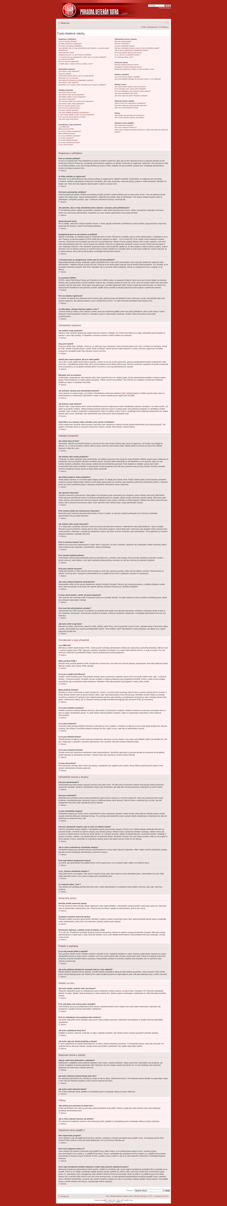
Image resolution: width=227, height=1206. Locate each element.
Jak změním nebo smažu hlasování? (71, 103)
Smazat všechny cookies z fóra (121, 1196)
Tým (107, 1196)
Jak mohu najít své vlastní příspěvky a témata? (131, 96)
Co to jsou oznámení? (66, 138)
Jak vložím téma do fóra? (67, 92)
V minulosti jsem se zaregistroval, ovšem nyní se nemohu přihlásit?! (82, 57)
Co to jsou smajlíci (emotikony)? (69, 131)
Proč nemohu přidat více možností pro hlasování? (76, 101)
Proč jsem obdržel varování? (68, 110)
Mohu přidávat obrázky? (66, 133)
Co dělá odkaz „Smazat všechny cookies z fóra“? (75, 64)
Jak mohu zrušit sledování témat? (126, 108)
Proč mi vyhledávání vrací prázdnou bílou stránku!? (133, 91)
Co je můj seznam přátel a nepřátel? (127, 77)
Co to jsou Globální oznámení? (69, 136)
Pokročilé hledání (165, 8)
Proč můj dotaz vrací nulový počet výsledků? (130, 89)
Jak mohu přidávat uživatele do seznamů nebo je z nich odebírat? (138, 79)
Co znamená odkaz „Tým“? (124, 57)
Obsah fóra (65, 23)
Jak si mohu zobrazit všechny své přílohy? (129, 117)
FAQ (144, 27)
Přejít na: (130, 1190)
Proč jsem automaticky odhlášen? (70, 46)
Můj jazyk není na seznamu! (68, 78)
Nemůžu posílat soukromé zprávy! (127, 64)
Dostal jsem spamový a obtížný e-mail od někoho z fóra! (134, 69)
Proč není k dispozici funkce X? (126, 127)
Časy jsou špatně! (64, 73)
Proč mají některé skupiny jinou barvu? (128, 52)
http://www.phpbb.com (67, 1154)
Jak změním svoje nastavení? (68, 71)
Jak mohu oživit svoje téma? (68, 119)
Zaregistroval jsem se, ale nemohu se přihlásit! (74, 55)
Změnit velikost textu (166, 22)
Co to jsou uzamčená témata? (69, 142)
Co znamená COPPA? (66, 59)
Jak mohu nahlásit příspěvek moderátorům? (73, 112)
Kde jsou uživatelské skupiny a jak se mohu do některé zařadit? (137, 48)
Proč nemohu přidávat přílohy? (69, 108)
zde (123, 1140)
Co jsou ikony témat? (65, 144)
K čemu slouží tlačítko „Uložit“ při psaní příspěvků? (76, 114)
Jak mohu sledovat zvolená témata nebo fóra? (131, 105)
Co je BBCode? (63, 127)
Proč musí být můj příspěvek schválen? (72, 117)
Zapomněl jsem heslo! (66, 52)
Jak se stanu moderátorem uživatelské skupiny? (132, 50)
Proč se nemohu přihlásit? (67, 41)
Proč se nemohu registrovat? (68, 61)
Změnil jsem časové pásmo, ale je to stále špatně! (76, 76)
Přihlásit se (165, 27)
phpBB (104, 1200)
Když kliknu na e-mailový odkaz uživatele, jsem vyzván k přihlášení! (82, 85)
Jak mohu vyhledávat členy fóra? (126, 93)
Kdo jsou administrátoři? (123, 41)
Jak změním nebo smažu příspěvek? (71, 94)
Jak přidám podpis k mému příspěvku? (72, 97)
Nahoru (63, 171)
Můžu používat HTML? (66, 129)
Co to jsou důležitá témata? (68, 140)
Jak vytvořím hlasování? (67, 99)
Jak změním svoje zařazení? (68, 82)
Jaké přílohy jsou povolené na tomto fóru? (129, 115)
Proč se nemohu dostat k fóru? (69, 106)
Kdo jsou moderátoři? (122, 43)
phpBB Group (137, 1138)
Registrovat (154, 27)
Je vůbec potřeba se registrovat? (70, 43)
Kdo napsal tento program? (124, 125)
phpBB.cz (119, 1202)
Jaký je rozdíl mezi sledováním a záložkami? (130, 103)
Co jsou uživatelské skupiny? (125, 46)
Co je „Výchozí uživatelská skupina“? (128, 55)
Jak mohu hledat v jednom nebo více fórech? (130, 87)
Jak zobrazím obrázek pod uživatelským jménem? (76, 80)
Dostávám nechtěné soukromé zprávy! (128, 67)
